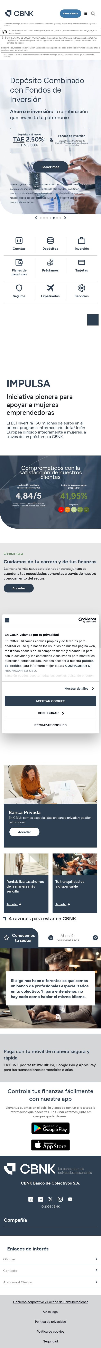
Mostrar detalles (77, 688)
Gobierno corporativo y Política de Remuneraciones (50, 1302)
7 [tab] (60, 218)
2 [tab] (44, 218)
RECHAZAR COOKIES (50, 725)
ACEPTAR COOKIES (50, 701)
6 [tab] (57, 218)
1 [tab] (40, 218)
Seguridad (50, 1341)
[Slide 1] (19, 937)
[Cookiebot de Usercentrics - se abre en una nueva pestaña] (78, 620)
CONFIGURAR (51, 713)
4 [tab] (50, 218)
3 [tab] (47, 218)
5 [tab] (54, 218)
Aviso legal (50, 1311)
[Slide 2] (64, 937)
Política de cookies (50, 1331)
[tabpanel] (50, 117)
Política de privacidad (50, 1321)
